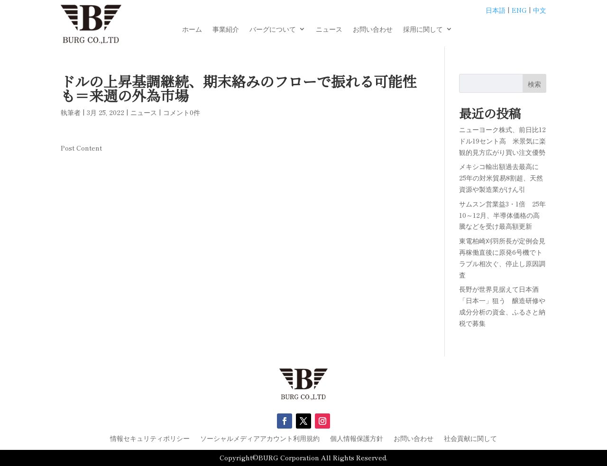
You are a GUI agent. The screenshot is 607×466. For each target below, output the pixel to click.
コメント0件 (181, 112)
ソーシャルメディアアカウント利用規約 (260, 439)
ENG (519, 10)
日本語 (496, 10)
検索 (534, 84)
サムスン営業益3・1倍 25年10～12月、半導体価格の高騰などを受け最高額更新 (502, 215)
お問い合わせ (373, 30)
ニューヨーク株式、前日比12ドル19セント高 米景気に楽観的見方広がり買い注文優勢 (502, 141)
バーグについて (272, 30)
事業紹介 (225, 30)
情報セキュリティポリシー (150, 439)
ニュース (329, 30)
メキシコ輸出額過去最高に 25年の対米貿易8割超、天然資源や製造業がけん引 (502, 177)
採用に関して (423, 30)
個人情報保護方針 (356, 439)
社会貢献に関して (470, 439)
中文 (539, 10)
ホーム (192, 30)
